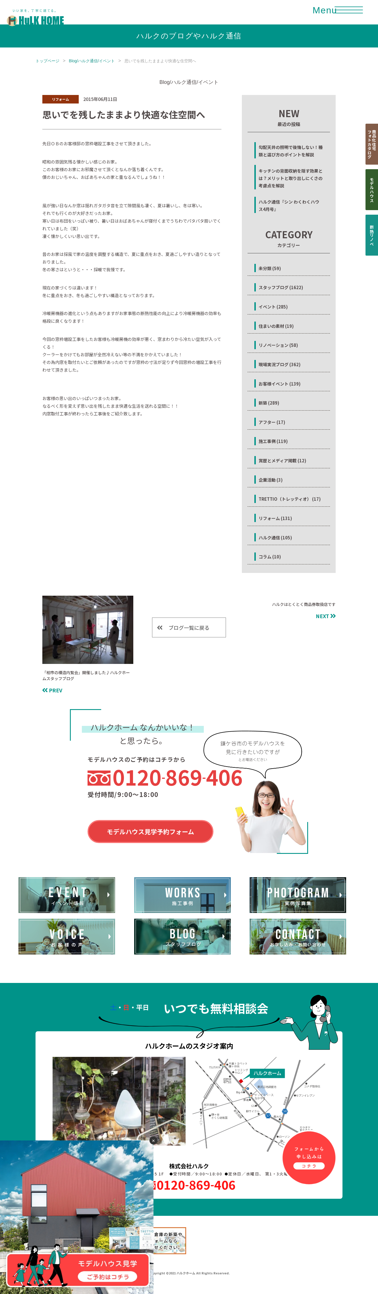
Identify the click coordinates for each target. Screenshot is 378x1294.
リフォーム (60, 99)
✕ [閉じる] (153, 1140)
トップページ (47, 61)
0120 (178, 777)
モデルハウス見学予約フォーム (150, 831)
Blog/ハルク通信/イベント (92, 61)
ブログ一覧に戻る (189, 627)
